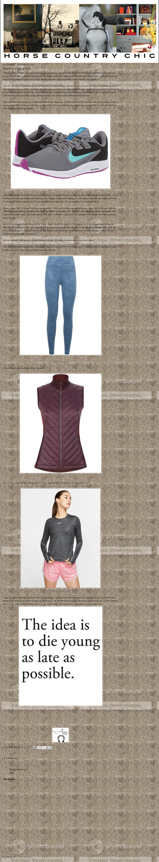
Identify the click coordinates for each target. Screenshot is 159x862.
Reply (11, 773)
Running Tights (60, 361)
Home (60, 851)
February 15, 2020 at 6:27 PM (27, 765)
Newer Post (6, 851)
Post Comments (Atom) (22, 857)
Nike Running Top (60, 591)
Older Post (114, 851)
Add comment (9, 779)
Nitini (11, 765)
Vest (60, 476)
